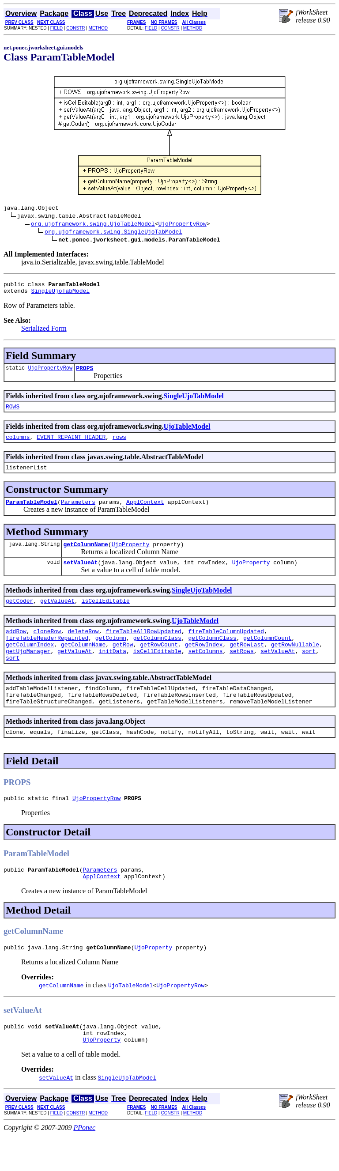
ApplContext (145, 512)
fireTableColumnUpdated (226, 647)
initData (112, 671)
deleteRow (83, 647)
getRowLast (247, 663)
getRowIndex (204, 663)
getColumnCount (267, 655)
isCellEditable (106, 615)
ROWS (12, 413)
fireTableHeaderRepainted (47, 655)
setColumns (205, 671)
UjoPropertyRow (182, 225)
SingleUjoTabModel (60, 294)
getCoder (19, 615)
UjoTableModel (186, 433)
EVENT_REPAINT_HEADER (71, 445)
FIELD (56, 28)
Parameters (78, 512)
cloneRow (46, 647)
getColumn (110, 655)
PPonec (84, 1163)
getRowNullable (295, 663)
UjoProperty (131, 556)
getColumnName (85, 556)
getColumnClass (157, 655)
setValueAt (80, 575)
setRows (242, 671)
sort (309, 671)
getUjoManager (28, 671)
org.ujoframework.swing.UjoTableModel (93, 225)
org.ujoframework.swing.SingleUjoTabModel (113, 233)
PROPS (84, 373)
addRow (16, 647)
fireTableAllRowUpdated (143, 647)
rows (119, 445)
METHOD (98, 28)
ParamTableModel (31, 512)
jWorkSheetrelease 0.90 (313, 16)
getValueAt (57, 615)
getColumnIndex (30, 663)
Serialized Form (44, 332)
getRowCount (159, 663)
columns (18, 445)
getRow (123, 663)
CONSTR (75, 28)
